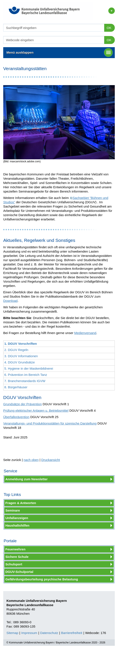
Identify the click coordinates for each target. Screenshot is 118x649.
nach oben (31, 460)
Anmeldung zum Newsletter (26, 479)
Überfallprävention (16, 417)
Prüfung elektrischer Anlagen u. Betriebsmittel (36, 410)
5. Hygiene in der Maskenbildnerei (28, 368)
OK (109, 28)
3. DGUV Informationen (21, 356)
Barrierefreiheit (71, 633)
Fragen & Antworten (20, 503)
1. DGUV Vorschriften (20, 343)
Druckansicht (50, 460)
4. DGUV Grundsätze (19, 362)
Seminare (12, 510)
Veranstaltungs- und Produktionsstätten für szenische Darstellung (50, 423)
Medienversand (85, 333)
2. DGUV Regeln (16, 350)
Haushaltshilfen (17, 525)
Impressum (29, 633)
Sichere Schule (17, 557)
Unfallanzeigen (16, 518)
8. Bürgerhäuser (16, 387)
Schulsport (13, 564)
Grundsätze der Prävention (22, 404)
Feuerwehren (15, 549)
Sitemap (12, 633)
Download (10, 301)
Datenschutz (49, 633)
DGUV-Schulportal (19, 572)
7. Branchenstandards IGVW (24, 381)
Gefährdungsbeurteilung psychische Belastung (41, 579)
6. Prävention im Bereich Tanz (25, 374)
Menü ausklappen (59, 52)
